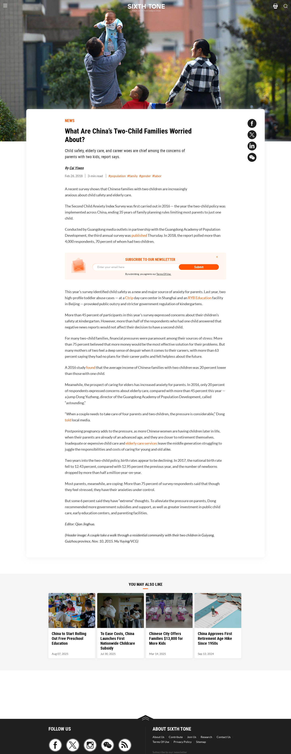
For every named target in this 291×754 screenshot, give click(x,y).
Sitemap (201, 741)
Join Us (191, 737)
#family (132, 176)
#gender (145, 176)
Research (206, 737)
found (90, 367)
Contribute (176, 737)
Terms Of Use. (163, 274)
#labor (156, 176)
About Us (158, 737)
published (139, 235)
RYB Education (200, 298)
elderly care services (141, 443)
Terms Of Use (161, 741)
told (68, 420)
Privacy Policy (183, 741)
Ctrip (129, 298)
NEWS (70, 120)
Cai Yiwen (76, 167)
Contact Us (224, 737)
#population (117, 176)
